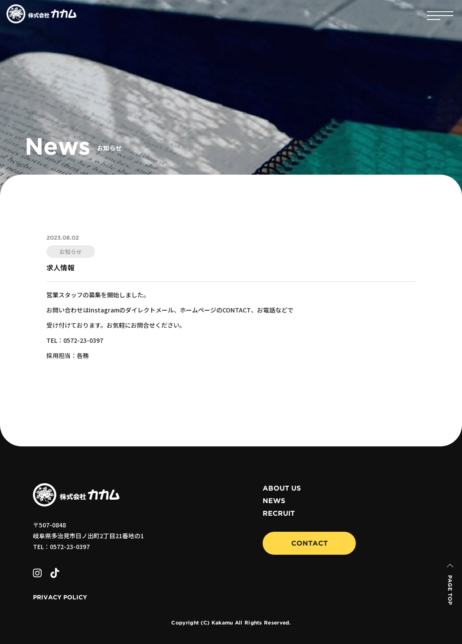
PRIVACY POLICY (60, 598)
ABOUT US (282, 488)
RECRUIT (279, 513)
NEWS (274, 501)
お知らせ (70, 251)
